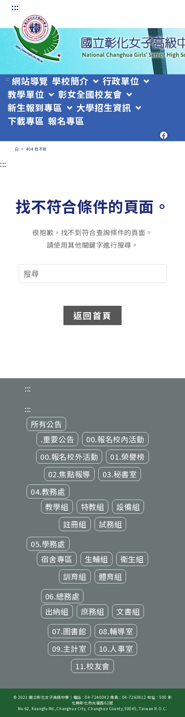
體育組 (110, 576)
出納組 (57, 611)
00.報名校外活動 (69, 456)
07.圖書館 (69, 631)
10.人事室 (116, 648)
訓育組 (75, 576)
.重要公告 (57, 439)
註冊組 (75, 524)
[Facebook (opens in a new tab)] (164, 135)
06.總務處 (62, 596)
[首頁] (17, 149)
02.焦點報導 (69, 474)
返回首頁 (92, 315)
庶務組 (92, 611)
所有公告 (46, 423)
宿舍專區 (56, 558)
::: (15, 7)
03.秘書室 (120, 474)
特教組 (92, 506)
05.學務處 (48, 543)
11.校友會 (92, 665)
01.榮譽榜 (127, 456)
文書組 (128, 611)
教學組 (57, 506)
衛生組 (132, 558)
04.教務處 (48, 491)
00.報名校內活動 (115, 439)
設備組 (128, 506)
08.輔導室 (116, 631)
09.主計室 (69, 648)
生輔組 (96, 558)
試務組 (110, 524)
